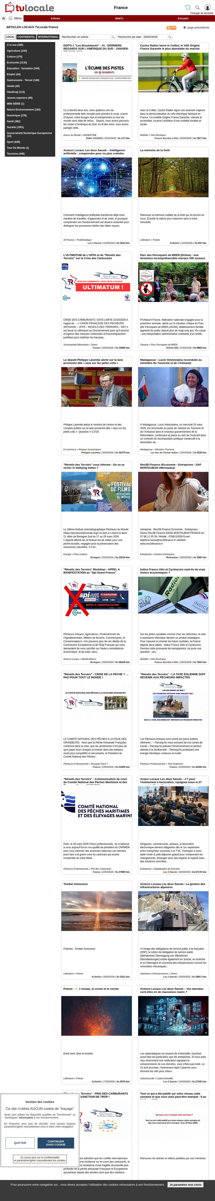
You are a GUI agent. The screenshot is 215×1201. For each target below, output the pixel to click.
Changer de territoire (201, 13)
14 (133, 1153)
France (96, 305)
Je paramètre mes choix (186, 1184)
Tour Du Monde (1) (18, 147)
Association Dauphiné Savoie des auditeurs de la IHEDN (175, 1119)
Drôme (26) (172, 305)
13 (129, 1153)
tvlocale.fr (15, 1170)
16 (143, 1153)
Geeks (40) (13, 86)
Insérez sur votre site (193, 1130)
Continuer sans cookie (56, 1143)
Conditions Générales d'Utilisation (173, 1173)
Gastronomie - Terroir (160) (23, 80)
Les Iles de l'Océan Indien (164, 395)
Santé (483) (13, 121)
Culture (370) (14, 56)
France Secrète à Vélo (166, 124)
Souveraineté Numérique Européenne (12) (29, 135)
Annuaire (183, 18)
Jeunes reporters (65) (20, 97)
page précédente (196, 27)
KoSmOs (175, 214)
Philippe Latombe (90, 395)
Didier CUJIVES (94, 124)
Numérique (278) (17, 115)
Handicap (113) (16, 92)
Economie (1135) (17, 62)
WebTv (119, 18)
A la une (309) (15, 44)
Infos (162, 1168)
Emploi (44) (14, 74)
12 (124, 1153)
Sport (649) (13, 141)
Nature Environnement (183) (24, 109)
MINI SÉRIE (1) (15, 103)
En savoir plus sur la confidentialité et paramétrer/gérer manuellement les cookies (40, 1159)
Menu (18, 18)
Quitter (20, 1143)
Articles (55, 18)
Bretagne (95, 486)
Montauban (172, 486)
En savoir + (87, 1173)
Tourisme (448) (16, 153)
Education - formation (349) (23, 68)
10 (114, 1153)
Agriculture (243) (17, 50)
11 (119, 1153)
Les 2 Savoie (94, 214)
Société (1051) (15, 127)
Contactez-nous (90, 1168)
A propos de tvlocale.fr (94, 1177)
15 (138, 1153)
